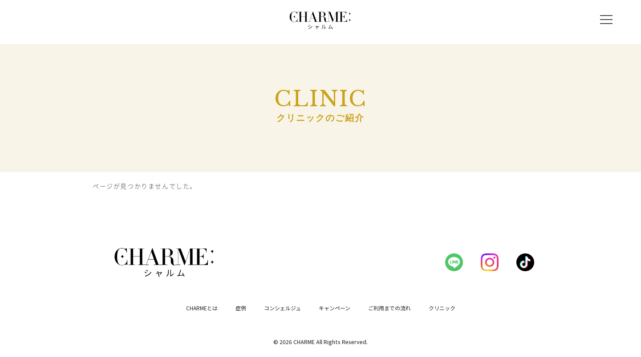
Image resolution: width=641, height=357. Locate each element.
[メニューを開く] (606, 19)
